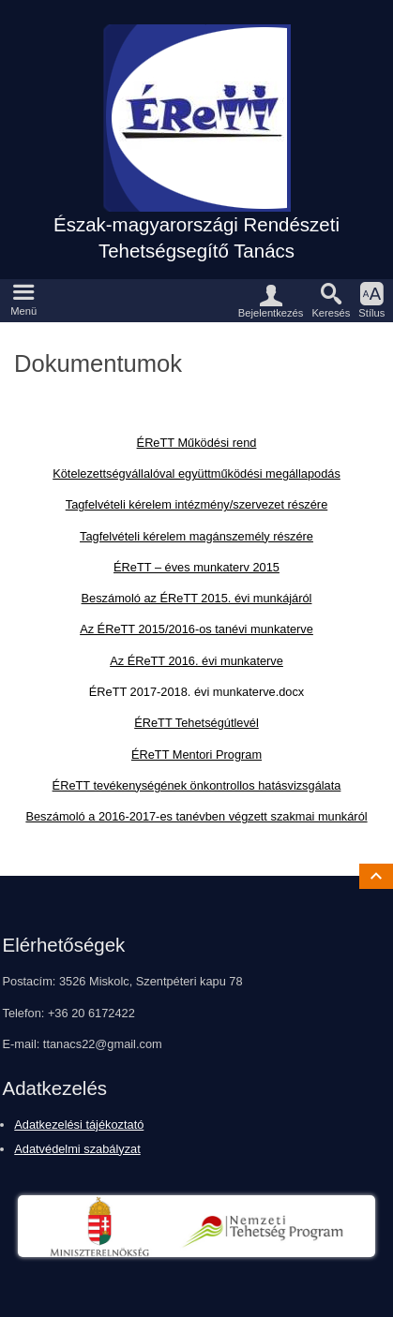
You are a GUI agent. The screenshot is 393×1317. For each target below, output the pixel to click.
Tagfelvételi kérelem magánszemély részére (196, 536)
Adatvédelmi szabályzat (77, 1149)
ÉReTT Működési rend (197, 443)
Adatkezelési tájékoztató (79, 1124)
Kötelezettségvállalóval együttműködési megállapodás (196, 473)
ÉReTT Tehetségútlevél (196, 723)
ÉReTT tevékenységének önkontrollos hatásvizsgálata (197, 785)
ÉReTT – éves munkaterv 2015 (196, 567)
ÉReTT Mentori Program (196, 754)
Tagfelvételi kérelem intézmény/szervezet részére (197, 504)
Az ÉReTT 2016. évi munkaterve (196, 661)
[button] (24, 300)
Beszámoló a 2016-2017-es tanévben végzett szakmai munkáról (196, 816)
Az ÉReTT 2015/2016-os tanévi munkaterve (196, 629)
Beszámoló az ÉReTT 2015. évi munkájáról (197, 598)
